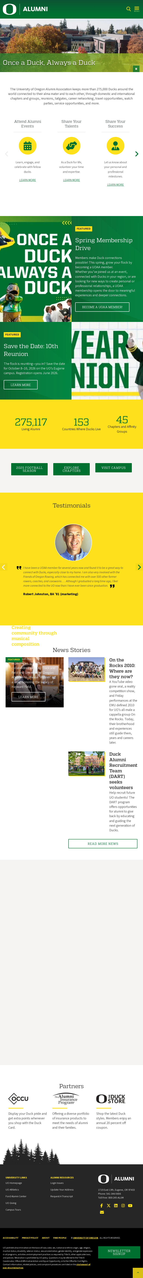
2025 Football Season (29, 469)
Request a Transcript (61, 1196)
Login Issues (56, 1183)
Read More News (103, 843)
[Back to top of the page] (138, 1273)
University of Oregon (85, 1238)
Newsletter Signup (119, 1252)
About (46, 1238)
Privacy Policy (30, 1238)
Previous (4, 570)
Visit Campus (113, 467)
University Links (16, 1178)
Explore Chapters (72, 469)
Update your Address (62, 1190)
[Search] (128, 9)
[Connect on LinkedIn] (115, 1206)
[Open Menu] (137, 9)
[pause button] (136, 69)
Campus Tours (13, 1210)
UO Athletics (12, 1190)
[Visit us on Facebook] (101, 1206)
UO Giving (11, 1203)
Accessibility (10, 1238)
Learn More (21, 385)
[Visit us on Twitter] (108, 1206)
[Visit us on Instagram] (123, 1206)
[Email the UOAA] (102, 1212)
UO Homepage (14, 1183)
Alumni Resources (62, 1178)
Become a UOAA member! (102, 307)
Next (139, 570)
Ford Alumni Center (16, 1196)
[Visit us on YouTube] (130, 1206)
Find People (59, 1238)
